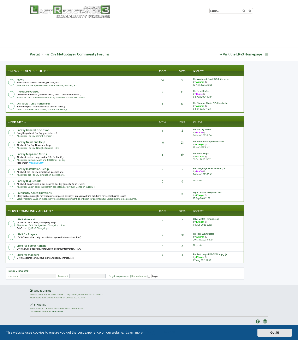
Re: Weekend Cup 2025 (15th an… (211, 79)
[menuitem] (258, 11)
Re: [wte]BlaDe (201, 91)
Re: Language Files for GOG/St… (210, 168)
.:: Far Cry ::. (17, 122)
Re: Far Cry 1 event (202, 129)
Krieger (200, 144)
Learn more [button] (134, 332)
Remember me (140, 276)
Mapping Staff (36, 162)
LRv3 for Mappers (28, 254)
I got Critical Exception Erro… (209, 192)
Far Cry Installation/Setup (33, 169)
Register (23, 271)
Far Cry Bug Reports (29, 181)
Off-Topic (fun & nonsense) (33, 103)
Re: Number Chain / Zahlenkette (210, 103)
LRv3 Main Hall (26, 219)
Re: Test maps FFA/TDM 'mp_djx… (211, 254)
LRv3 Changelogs (38, 228)
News (20, 79)
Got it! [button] (274, 332)
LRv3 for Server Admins (31, 245)
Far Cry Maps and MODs (32, 154)
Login (11, 271)
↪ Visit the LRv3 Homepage (240, 54)
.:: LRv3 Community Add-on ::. (30, 211)
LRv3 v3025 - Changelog (206, 218)
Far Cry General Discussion (33, 130)
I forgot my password (118, 276)
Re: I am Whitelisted (203, 233)
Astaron (200, 81)
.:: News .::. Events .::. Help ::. (28, 71)
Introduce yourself (28, 91)
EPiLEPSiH (57, 311)
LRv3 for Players (27, 234)
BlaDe (199, 94)
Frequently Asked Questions (34, 193)
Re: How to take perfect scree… (209, 141)
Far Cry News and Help (31, 142)
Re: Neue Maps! (201, 153)
